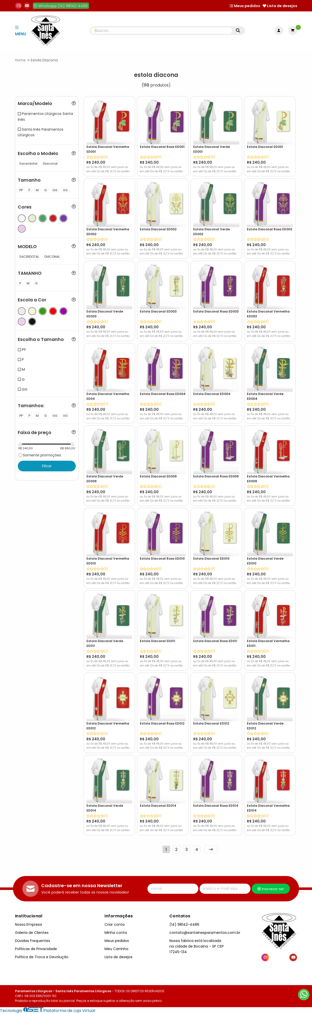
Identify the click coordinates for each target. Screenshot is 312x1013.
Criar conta (115, 923)
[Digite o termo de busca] (161, 30)
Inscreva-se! (270, 887)
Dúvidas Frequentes (32, 939)
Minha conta (116, 931)
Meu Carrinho (116, 947)
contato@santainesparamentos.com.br (204, 931)
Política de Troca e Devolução (41, 955)
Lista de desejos (280, 5)
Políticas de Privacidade (36, 947)
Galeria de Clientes (32, 931)
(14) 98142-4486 (184, 923)
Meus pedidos (245, 5)
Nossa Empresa (28, 923)
